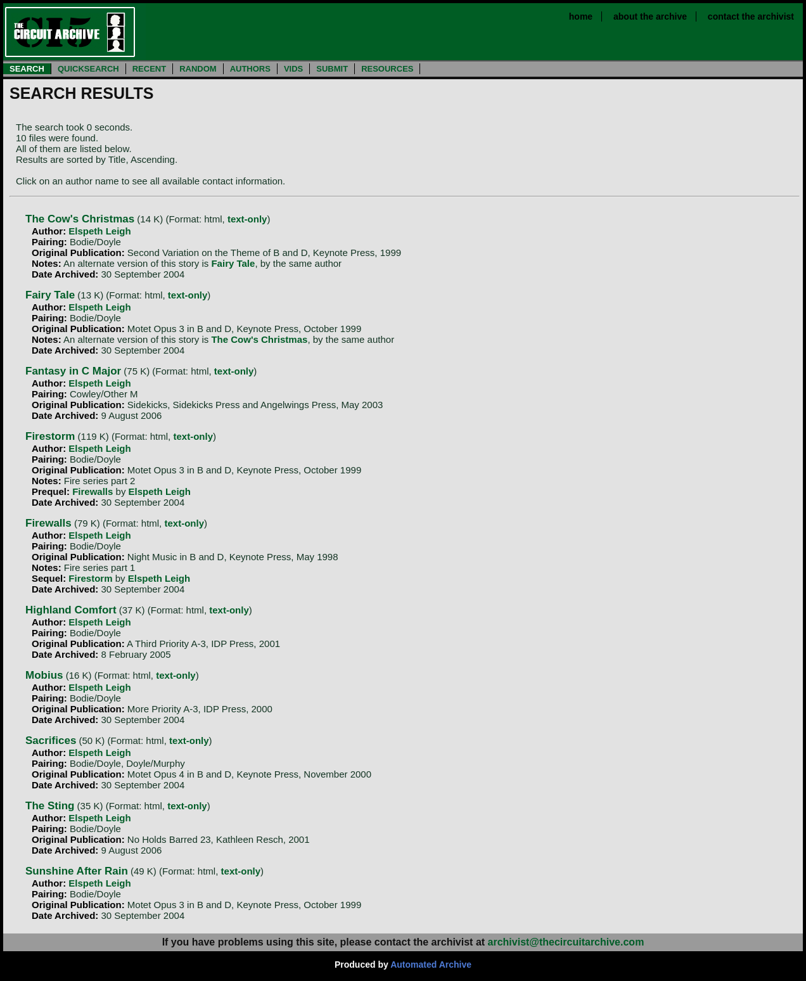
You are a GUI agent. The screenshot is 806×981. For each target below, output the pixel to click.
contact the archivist (751, 16)
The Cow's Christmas (79, 219)
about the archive (650, 16)
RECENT (149, 69)
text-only (247, 219)
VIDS (293, 69)
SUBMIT (332, 69)
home (580, 16)
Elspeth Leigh (99, 231)
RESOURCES (387, 69)
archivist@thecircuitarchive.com (566, 942)
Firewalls (92, 491)
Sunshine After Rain (76, 871)
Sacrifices (50, 740)
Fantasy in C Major (73, 371)
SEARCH (27, 69)
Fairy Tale (233, 263)
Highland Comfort (71, 610)
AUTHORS (250, 69)
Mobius (44, 675)
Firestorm (50, 436)
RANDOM (198, 69)
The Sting (49, 806)
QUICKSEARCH (88, 69)
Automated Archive (430, 964)
